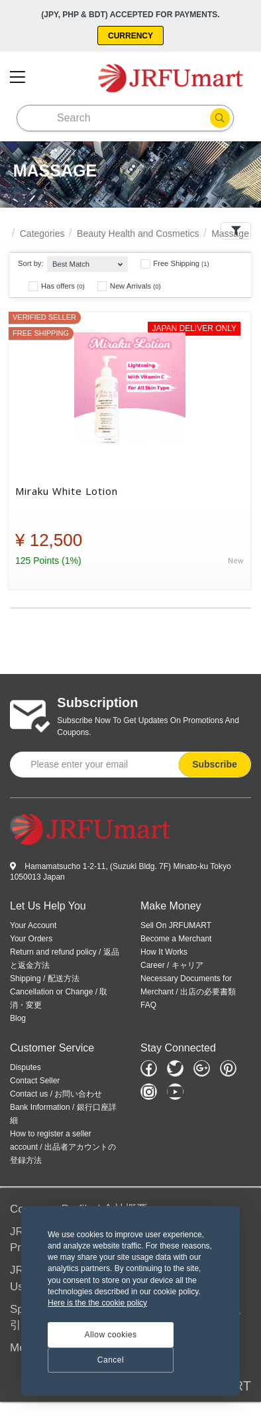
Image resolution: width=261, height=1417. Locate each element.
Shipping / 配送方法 (44, 978)
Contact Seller (35, 1080)
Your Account (33, 925)
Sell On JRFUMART (175, 925)
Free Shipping (174, 264)
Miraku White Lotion (66, 491)
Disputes (25, 1067)
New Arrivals (129, 286)
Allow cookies (110, 1334)
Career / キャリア (171, 965)
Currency (130, 35)
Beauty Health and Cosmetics (138, 233)
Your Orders (31, 938)
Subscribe (214, 764)
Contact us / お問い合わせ (56, 1094)
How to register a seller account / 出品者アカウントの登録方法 (63, 1147)
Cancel (110, 1360)
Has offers (56, 286)
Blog (18, 1018)
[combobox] (87, 261)
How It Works (163, 952)
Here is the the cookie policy (97, 1303)
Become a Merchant (175, 938)
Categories (42, 233)
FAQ (148, 1005)
